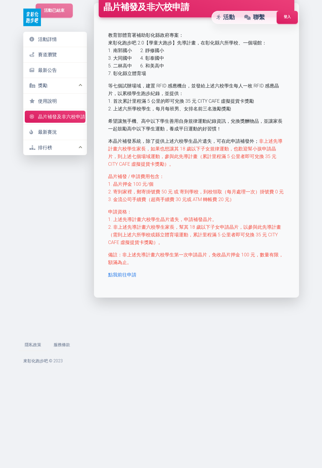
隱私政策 (33, 434)
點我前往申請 (123, 364)
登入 (287, 17)
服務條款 (62, 434)
